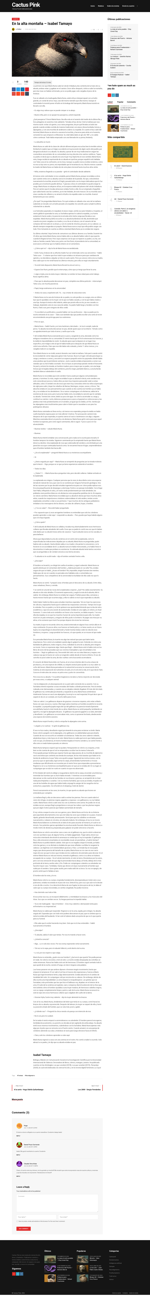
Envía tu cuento (116, 1293)
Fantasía (20, 1075)
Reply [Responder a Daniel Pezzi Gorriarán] (18, 1155)
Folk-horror (112, 1276)
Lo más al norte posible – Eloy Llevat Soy (120, 30)
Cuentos (15, 19)
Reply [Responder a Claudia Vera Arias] (18, 1176)
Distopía (111, 1266)
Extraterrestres (114, 1260)
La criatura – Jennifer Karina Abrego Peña (120, 57)
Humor (111, 1279)
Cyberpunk (112, 1257)
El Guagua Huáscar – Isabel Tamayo (119, 76)
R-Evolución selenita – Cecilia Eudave (120, 66)
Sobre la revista (133, 1293)
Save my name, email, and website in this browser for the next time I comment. (42, 1221)
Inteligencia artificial (115, 1263)
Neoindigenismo (30, 1075)
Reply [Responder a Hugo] (18, 1136)
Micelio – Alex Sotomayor (94, 1259)
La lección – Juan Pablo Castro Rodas (96, 1269)
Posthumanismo (114, 1273)
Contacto (125, 1293)
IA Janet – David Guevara (123, 166)
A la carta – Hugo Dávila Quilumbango (122, 176)
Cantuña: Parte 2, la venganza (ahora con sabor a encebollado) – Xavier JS (124, 211)
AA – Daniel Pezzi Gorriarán (124, 199)
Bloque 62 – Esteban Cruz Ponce (123, 188)
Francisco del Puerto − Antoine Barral (121, 39)
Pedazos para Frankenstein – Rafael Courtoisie (120, 48)
